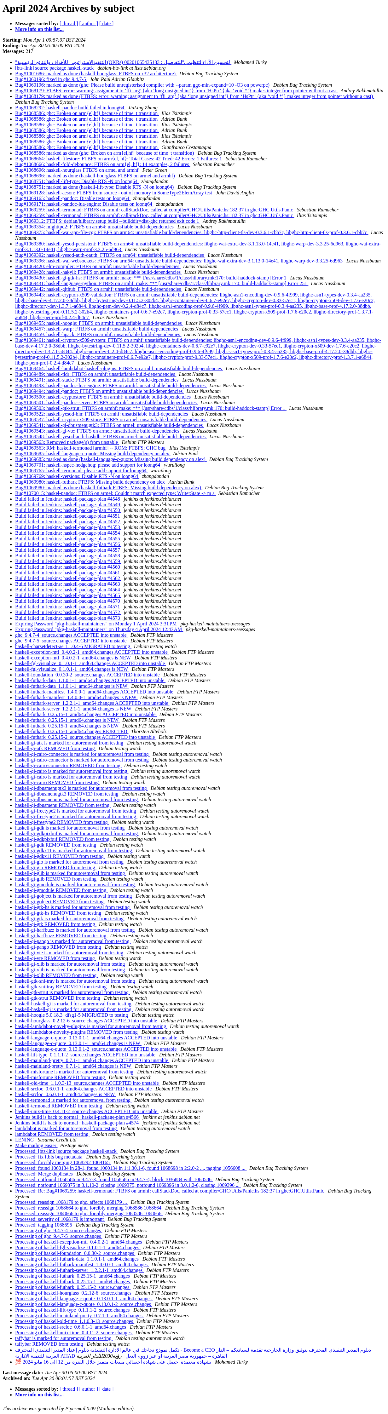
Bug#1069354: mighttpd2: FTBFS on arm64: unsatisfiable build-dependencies (95, 226)
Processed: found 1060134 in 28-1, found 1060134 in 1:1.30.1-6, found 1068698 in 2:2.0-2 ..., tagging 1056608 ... (131, 1168)
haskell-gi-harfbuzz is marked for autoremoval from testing (75, 930)
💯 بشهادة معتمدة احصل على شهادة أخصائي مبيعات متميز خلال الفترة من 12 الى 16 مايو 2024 (113, 1362)
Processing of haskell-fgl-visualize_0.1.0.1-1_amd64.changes (78, 1247)
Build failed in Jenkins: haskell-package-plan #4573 (68, 618)
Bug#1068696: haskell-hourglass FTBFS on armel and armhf (77, 170)
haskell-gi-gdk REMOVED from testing (56, 845)
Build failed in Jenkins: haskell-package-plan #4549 (68, 504)
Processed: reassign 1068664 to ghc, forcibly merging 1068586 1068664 (89, 1207)
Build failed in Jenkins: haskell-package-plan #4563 (68, 584)
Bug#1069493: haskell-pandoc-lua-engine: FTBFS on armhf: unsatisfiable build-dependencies (111, 385)
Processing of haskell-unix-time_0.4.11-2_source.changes (74, 1332)
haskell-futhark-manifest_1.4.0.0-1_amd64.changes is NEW (76, 697)
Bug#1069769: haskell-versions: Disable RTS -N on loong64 (77, 476)
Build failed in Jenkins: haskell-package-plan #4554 (68, 533)
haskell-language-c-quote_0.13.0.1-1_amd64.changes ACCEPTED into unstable (96, 1037)
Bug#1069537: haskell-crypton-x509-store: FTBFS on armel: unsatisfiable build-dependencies (111, 419)
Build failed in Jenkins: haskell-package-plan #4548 (68, 499)
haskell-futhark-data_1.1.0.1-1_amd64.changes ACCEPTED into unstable (90, 680)
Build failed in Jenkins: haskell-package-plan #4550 (68, 510)
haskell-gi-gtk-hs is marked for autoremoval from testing (73, 907)
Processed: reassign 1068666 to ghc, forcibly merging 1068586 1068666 (89, 1213)
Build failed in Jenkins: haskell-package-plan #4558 (68, 555)
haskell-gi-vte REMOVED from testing (55, 958)
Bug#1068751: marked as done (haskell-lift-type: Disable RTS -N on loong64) (95, 187)
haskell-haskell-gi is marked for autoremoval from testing (74, 1003)
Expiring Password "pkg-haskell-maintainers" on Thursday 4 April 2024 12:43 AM (99, 629)
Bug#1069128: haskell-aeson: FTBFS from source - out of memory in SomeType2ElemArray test (114, 192)
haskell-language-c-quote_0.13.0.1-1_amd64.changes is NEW (78, 1043)
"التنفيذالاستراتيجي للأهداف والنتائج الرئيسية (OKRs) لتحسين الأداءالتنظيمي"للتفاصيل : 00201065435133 (123, 62)
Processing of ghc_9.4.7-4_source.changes (58, 1230)
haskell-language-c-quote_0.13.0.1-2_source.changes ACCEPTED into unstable (96, 1049)
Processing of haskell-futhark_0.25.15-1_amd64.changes (73, 1276)
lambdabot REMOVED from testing (52, 1134)
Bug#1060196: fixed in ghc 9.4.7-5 (51, 79)
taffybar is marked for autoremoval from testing (64, 1338)
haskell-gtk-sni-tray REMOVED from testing (61, 986)
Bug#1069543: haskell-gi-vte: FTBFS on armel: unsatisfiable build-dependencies (98, 431)
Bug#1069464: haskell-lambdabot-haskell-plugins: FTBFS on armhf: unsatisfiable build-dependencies (119, 368)
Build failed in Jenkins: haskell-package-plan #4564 (68, 589)
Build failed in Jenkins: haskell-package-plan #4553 (68, 527)
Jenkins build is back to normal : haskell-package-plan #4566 (77, 1117)
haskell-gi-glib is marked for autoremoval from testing (70, 873)
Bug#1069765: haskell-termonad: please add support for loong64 (81, 470)
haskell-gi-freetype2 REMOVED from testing (62, 822)
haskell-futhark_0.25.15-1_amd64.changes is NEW (67, 720)
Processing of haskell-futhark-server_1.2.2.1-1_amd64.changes (79, 1270)
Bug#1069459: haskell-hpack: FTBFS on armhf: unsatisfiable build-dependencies (98, 334)
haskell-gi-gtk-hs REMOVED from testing (58, 913)
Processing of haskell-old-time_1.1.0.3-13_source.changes (74, 1321)
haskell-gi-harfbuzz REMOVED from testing (61, 935)
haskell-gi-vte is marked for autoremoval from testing (70, 952)
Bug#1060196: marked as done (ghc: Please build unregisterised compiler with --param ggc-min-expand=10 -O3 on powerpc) (143, 85)
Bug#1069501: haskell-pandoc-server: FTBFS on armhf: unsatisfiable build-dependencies (106, 402)
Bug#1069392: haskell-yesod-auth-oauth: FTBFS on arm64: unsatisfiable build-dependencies (110, 255)
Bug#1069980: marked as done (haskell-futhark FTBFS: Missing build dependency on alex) (108, 487)
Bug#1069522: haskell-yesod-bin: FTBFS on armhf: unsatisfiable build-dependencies (102, 414)
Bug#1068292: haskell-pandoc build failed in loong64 (70, 107)
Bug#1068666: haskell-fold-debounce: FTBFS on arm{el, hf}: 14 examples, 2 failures (102, 164)
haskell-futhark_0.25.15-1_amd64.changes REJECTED (71, 731)
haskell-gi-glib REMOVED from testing (56, 879)
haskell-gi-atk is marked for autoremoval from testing (70, 742)
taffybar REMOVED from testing (49, 1344)
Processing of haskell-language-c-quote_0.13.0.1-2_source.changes (83, 1304)
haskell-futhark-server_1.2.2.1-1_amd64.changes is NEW (73, 708)
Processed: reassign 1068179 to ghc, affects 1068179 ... (71, 1202)
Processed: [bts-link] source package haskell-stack (66, 1151)
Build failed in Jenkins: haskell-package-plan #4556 (68, 544)
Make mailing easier (36, 1145)
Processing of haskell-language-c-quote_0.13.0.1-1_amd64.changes (84, 1298)
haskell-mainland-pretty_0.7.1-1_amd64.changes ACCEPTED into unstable (92, 1060)
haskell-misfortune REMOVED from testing (60, 1077)
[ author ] (88, 23)
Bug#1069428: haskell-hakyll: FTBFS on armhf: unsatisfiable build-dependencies (98, 272)
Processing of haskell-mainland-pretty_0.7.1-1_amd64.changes (79, 1315)
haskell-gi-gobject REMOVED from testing (60, 901)
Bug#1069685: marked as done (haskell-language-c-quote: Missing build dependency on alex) (111, 459)
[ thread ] (69, 23)
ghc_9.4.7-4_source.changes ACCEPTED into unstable (71, 635)
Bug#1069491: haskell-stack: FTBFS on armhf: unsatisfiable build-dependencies (97, 379)
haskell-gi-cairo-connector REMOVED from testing (68, 765)
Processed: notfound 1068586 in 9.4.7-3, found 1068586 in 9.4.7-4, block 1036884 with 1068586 (114, 1179)
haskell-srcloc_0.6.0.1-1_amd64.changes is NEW (65, 1094)
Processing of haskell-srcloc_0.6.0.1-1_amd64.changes (71, 1327)
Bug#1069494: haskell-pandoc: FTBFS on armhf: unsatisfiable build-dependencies (99, 391)
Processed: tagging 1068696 (44, 1224)
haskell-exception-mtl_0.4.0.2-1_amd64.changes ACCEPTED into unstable (92, 652)
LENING (25, 1139)
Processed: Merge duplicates (44, 1173)
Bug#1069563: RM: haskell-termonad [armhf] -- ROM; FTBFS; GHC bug (91, 448)
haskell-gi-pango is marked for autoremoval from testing (73, 941)
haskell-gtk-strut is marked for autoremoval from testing (72, 992)
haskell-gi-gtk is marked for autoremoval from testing (70, 918)
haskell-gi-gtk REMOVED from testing (55, 924)
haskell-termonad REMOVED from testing (59, 1105)
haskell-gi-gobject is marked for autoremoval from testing (74, 896)
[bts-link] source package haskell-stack (55, 68)
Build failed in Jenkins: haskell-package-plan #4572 (68, 612)
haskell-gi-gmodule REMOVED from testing (61, 890)
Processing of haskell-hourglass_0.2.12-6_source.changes (74, 1293)
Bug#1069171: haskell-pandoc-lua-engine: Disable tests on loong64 (84, 204)
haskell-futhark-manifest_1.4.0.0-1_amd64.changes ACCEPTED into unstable (95, 691)
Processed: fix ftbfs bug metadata (49, 1156)
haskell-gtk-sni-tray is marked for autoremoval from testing (75, 981)
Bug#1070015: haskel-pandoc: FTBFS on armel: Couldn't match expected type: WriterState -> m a (115, 493)
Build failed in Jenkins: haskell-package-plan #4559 (68, 561)
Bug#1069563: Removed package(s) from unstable (67, 442)
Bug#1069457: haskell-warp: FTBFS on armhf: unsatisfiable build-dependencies (97, 328)
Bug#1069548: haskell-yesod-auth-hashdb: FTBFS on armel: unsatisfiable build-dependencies (111, 436)
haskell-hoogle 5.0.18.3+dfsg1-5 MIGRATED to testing (72, 1015)
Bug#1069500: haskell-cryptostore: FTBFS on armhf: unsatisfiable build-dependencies (103, 396)
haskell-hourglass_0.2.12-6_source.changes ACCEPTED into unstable (86, 1020)
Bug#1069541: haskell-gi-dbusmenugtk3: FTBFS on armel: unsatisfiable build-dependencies (109, 425)
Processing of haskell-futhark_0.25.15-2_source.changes (72, 1287)
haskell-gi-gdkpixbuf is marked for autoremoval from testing (77, 833)
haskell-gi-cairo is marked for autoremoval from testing (71, 771)
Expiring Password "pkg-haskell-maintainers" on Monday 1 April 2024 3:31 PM (96, 623)
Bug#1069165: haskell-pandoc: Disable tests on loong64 (72, 198)
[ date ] (106, 23)
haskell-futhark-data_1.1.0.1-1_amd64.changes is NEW (72, 686)
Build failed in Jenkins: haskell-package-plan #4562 (68, 578)
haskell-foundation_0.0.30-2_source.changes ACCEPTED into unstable (88, 674)
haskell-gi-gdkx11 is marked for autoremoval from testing (74, 850)
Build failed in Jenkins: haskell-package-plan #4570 (68, 601)
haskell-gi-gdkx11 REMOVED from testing (60, 856)
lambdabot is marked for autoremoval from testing (66, 1128)
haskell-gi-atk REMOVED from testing (55, 748)
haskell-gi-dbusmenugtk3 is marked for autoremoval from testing (81, 788)
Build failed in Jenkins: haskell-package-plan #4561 (68, 572)
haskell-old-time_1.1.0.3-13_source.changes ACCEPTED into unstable (87, 1083)
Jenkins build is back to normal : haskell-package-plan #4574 (77, 1122)
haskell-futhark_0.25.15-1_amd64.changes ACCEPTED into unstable (86, 714)
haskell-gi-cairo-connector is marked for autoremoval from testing (82, 754)
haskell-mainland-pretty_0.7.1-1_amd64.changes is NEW (73, 1066)
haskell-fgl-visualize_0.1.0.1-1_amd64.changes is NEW (72, 669)
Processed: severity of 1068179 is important (60, 1219)
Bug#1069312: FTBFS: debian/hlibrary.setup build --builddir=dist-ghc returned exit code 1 (107, 221)
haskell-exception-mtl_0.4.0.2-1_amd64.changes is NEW (73, 657)
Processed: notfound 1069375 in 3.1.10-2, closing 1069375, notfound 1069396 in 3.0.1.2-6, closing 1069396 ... (128, 1185)
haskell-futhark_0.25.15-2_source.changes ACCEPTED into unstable (85, 737)
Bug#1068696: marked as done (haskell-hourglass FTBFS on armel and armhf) (95, 175)
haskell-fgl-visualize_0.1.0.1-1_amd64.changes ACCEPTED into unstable (90, 663)
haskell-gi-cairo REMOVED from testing (57, 782)
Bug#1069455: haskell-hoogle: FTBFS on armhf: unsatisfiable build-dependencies (99, 323)
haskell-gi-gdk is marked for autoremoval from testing (70, 828)
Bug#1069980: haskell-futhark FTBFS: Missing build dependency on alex (90, 482)
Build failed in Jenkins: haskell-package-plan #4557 (68, 550)
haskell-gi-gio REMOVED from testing (55, 867)
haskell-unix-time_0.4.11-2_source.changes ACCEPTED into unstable (87, 1111)
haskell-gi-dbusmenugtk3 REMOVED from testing (67, 793)
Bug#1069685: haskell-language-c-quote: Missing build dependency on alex (93, 453)
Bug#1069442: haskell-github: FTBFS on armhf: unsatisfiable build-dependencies (98, 289)
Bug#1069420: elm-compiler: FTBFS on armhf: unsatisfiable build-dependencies (98, 266)
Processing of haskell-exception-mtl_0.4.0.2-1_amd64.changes (79, 1241)
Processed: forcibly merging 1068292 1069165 (63, 1162)
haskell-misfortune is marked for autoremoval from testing (75, 1071)
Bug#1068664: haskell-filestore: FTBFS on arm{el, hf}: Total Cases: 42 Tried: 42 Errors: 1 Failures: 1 (119, 158)
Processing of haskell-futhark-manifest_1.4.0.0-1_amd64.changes (82, 1264)
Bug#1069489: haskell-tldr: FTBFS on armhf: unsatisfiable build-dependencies (95, 374)
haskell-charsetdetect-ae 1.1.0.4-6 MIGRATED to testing (73, 646)
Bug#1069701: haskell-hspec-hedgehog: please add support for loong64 (88, 465)
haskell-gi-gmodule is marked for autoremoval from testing (75, 884)
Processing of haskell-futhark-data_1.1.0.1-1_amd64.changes (77, 1259)
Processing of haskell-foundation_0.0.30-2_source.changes (75, 1253)
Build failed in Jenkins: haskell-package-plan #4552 (68, 521)
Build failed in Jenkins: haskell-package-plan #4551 (68, 516)
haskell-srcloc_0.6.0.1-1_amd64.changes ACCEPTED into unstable (84, 1088)
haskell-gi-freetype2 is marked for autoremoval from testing (76, 810)
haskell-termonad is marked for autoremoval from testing (73, 1100)
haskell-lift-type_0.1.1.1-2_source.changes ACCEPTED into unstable (86, 1054)
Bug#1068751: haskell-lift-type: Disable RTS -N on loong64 (77, 181)
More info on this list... (39, 29)
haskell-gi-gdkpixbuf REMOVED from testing (63, 839)
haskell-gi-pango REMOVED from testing (58, 947)
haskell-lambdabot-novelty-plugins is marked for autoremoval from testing (91, 1026)
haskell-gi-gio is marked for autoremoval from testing (70, 862)
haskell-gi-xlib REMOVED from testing (56, 975)
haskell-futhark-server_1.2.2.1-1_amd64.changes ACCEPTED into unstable (92, 703)
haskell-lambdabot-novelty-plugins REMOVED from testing (77, 1032)
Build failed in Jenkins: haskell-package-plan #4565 (68, 595)
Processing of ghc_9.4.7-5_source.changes (58, 1236)
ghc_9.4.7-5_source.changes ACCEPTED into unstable (71, 640)
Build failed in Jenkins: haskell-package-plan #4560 (68, 567)
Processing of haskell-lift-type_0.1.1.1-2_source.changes (73, 1310)
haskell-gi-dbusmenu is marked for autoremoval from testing (77, 799)
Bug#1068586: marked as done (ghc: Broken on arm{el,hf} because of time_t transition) (105, 153)
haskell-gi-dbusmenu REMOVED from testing (63, 805)
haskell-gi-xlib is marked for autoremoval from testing (70, 964)
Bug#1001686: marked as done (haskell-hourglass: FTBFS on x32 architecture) (96, 73)
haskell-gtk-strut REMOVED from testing (58, 998)
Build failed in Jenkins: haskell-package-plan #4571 (68, 606)
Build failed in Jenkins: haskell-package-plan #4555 (68, 538)
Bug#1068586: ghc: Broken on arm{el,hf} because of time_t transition (87, 113)
